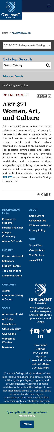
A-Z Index (7, 319)
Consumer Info (37, 220)
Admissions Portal (12, 314)
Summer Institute (12, 275)
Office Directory (11, 328)
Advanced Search (13, 76)
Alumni (6, 290)
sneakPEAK (35, 260)
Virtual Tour (35, 245)
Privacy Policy (37, 230)
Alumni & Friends (12, 241)
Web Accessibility (39, 225)
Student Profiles (11, 265)
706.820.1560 (40, 367)
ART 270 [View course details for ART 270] (7, 177)
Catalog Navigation (17, 85)
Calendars (8, 260)
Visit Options (36, 255)
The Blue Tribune (11, 270)
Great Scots (9, 323)
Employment (36, 215)
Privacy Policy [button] (27, 415)
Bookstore (8, 347)
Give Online (9, 333)
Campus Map (36, 250)
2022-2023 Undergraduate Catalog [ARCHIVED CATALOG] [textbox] (27, 45)
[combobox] (27, 45)
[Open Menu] (49, 6)
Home (5, 33)
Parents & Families (12, 227)
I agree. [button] (27, 424)
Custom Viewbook (12, 256)
